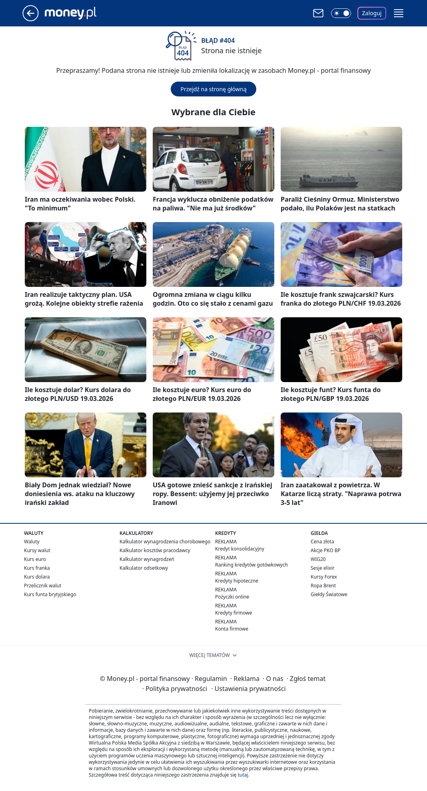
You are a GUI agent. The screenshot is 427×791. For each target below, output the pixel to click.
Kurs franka (37, 568)
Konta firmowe (231, 628)
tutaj (242, 774)
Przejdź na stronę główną (213, 89)
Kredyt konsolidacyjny (239, 548)
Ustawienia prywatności (248, 688)
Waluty (32, 541)
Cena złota (322, 541)
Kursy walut (37, 550)
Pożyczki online (232, 596)
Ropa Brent (323, 585)
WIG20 (318, 559)
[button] (398, 13)
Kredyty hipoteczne (236, 580)
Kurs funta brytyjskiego (50, 594)
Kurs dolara (37, 576)
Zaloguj (372, 13)
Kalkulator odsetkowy (144, 568)
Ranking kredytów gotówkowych (251, 564)
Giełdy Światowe (329, 594)
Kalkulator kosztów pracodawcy (155, 550)
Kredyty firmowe (233, 612)
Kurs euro (35, 559)
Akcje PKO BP (326, 550)
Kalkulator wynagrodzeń (147, 559)
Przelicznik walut (42, 585)
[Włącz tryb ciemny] (341, 13)
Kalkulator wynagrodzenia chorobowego (165, 541)
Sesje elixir (322, 568)
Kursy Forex (324, 576)
